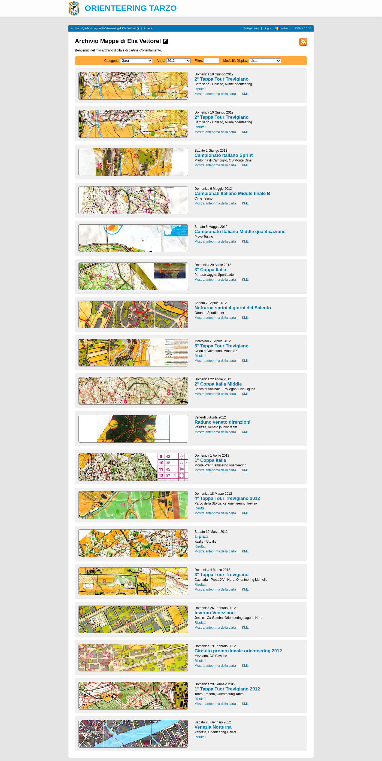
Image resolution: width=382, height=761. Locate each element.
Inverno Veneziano (215, 612)
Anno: (161, 61)
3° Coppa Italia (210, 269)
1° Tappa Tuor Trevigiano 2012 (227, 689)
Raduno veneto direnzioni (222, 422)
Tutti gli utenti (251, 28)
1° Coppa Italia (210, 460)
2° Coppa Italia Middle (218, 384)
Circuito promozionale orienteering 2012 (238, 650)
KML (245, 94)
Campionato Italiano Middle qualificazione (240, 231)
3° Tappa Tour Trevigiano (221, 574)
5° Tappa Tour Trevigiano (221, 346)
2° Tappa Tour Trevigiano (221, 79)
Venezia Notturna (213, 727)
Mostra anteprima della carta (215, 94)
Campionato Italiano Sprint (224, 155)
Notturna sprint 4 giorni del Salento (233, 307)
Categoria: (111, 61)
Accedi (148, 28)
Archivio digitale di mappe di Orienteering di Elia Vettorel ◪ (105, 28)
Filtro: (199, 61)
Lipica (201, 536)
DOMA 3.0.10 (303, 28)
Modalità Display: (235, 61)
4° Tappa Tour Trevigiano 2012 (227, 498)
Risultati (200, 89)
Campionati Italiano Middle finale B (232, 193)
